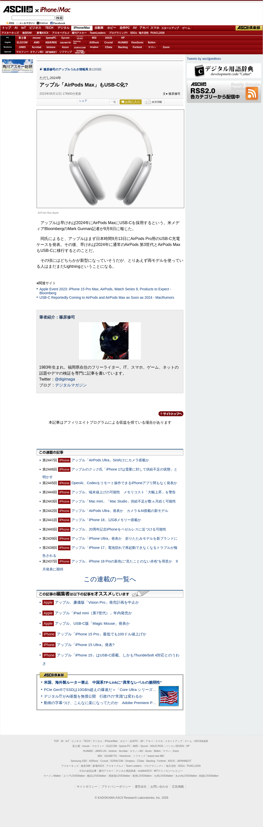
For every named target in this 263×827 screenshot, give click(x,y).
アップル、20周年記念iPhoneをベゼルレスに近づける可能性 (118, 529)
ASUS (108, 37)
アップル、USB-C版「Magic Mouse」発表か (92, 623)
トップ (6, 28)
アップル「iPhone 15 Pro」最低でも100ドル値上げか (101, 634)
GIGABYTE (65, 42)
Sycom (65, 37)
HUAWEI (123, 42)
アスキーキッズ (10, 32)
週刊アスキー (79, 32)
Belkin (151, 42)
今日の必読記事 (88, 770)
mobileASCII (145, 770)
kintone (51, 47)
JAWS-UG (100, 751)
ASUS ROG (51, 42)
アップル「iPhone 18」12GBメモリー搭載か (106, 520)
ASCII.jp (18, 9)
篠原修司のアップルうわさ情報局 (65, 69)
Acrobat (36, 47)
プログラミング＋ (154, 766)
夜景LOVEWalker (142, 775)
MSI (94, 37)
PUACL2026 (158, 32)
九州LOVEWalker (163, 775)
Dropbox (94, 47)
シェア (83, 100)
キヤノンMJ (36, 52)
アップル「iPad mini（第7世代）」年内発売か (93, 613)
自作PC (125, 28)
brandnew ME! (80, 52)
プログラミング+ (118, 32)
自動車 (99, 28)
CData (108, 47)
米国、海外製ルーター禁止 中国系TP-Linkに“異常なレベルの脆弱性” (103, 682)
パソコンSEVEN (79, 37)
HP (123, 37)
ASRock (94, 42)
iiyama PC (125, 746)
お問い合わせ (159, 786)
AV (135, 28)
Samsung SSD (79, 761)
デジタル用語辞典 (126, 770)
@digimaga (65, 379)
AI (16, 28)
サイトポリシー (87, 786)
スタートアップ (170, 28)
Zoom (166, 47)
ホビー (111, 28)
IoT (23, 28)
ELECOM (22, 42)
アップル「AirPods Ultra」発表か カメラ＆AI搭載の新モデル (119, 511)
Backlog (123, 47)
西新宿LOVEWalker (119, 775)
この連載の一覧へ (110, 579)
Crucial (108, 42)
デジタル (63, 28)
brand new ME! (156, 756)
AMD (36, 42)
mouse (36, 37)
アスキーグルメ (60, 32)
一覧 (113, 101)
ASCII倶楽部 (249, 28)
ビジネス (35, 28)
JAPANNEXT (51, 52)
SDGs (133, 32)
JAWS (22, 47)
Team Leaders (133, 766)
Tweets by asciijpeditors (204, 58)
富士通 (22, 37)
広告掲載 (178, 786)
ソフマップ (65, 52)
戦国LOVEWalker (208, 775)
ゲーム (186, 28)
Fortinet (137, 47)
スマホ (154, 28)
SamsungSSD (76, 42)
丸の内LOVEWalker (186, 775)
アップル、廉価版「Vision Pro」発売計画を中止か (97, 602)
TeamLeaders (98, 32)
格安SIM (27, 32)
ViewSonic (137, 42)
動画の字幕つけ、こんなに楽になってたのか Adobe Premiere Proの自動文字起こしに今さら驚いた (128, 703)
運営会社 (141, 786)
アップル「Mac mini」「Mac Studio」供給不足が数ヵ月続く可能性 (123, 501)
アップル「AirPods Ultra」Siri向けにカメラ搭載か (110, 460)
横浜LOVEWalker (96, 775)
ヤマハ (152, 47)
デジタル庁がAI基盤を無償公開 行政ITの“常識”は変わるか (93, 696)
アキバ (143, 28)
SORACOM (116, 761)
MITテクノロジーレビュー (168, 770)
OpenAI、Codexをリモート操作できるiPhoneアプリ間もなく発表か (124, 483)
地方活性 (144, 32)
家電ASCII (42, 32)
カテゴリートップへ (168, 413)
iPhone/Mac (53, 9)
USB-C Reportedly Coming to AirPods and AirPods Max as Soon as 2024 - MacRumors (106, 297)
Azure (65, 47)
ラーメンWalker (52, 775)
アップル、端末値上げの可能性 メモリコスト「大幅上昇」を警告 (123, 492)
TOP (56, 741)
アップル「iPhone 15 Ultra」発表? (86, 645)
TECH (49, 28)
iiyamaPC (51, 37)
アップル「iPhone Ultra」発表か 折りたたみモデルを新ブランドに (124, 538)
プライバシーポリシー (116, 786)
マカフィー (22, 52)
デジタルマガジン (71, 385)
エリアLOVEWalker (74, 775)
